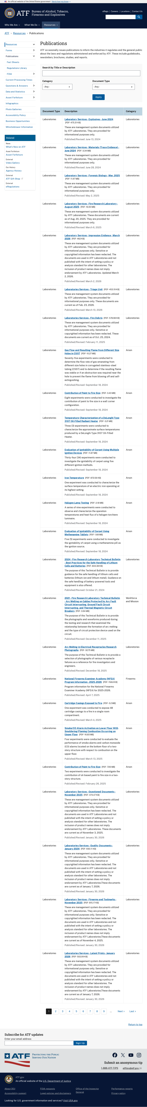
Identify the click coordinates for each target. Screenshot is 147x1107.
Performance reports (122, 1088)
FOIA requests (47, 1088)
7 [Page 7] (90, 1011)
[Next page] (121, 1011)
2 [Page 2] (55, 1011)
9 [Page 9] (104, 1011)
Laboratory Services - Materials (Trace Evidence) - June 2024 (92, 149)
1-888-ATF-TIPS (109, 1068)
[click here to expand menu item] (34, 44)
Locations (125, 11)
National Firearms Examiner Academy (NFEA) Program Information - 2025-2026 (90, 680)
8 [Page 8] (97, 1011)
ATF (7, 33)
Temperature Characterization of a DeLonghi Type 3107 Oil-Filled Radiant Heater (92, 419)
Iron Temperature (74, 477)
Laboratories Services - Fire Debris (83, 318)
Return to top (135, 1024)
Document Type (101, 81)
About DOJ (10, 1088)
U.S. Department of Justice (57, 1081)
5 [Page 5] (76, 1011)
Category (47, 81)
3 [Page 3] (62, 1011)
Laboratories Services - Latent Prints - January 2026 (90, 955)
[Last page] (133, 1011)
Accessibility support (15, 1093)
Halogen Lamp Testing (77, 502)
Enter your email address (18, 1039)
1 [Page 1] (48, 1011)
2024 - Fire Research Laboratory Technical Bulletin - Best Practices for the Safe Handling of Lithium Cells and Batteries (92, 562)
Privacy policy (118, 1093)
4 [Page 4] (69, 1011)
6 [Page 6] (83, 1011)
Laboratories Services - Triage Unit (84, 289)
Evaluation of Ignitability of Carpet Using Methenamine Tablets (87, 533)
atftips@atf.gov (131, 1068)
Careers (114, 11)
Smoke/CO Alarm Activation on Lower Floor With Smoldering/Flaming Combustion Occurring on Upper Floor (91, 731)
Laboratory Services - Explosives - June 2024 (89, 119)
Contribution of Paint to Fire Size (82, 393)
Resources (19, 33)
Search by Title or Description (58, 67)
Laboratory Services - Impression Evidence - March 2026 (92, 237)
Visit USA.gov (70, 1100)
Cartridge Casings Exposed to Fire (83, 703)
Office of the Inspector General (87, 1090)
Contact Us (137, 11)
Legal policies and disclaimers (55, 1093)
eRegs (105, 11)
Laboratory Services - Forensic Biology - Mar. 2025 (92, 175)
